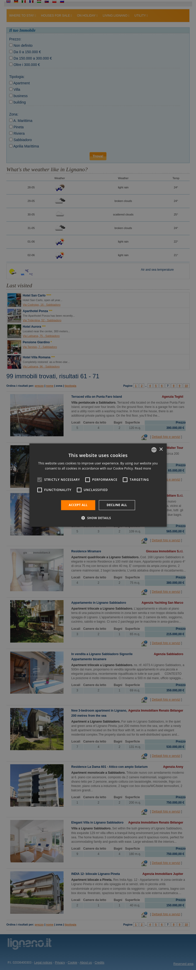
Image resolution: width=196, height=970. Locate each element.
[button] (98, 517)
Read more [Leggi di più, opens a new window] (143, 468)
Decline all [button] (117, 505)
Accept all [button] (78, 505)
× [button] (161, 449)
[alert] (98, 485)
